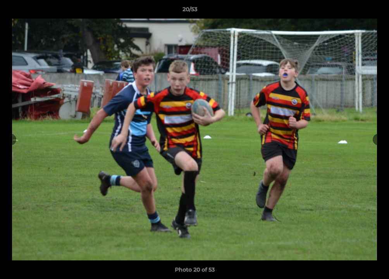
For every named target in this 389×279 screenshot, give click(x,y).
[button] (356, 11)
